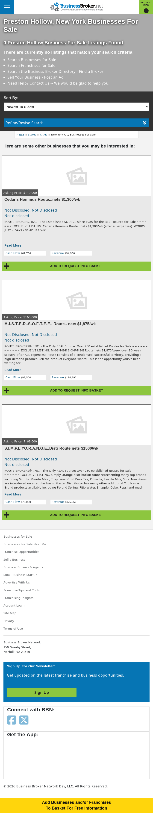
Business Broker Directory (52, 71)
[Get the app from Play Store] (60, 756)
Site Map (9, 613)
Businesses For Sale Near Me (24, 544)
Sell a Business (14, 559)
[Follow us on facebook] (11, 720)
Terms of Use (13, 628)
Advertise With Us (16, 582)
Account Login (14, 605)
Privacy (8, 621)
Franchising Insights (18, 598)
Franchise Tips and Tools (21, 590)
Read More (12, 245)
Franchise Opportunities (21, 552)
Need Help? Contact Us (29, 83)
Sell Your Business (25, 77)
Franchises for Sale (38, 65)
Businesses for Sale (38, 59)
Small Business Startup (20, 575)
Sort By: (11, 98)
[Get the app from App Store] (23, 756)
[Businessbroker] (76, 6)
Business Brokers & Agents (23, 567)
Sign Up (41, 692)
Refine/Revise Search (76, 123)
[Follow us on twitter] (23, 720)
